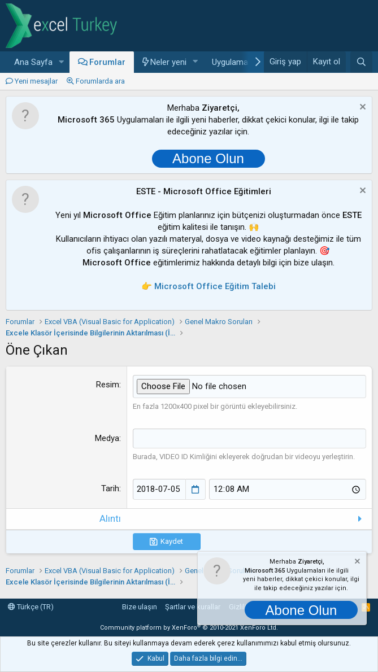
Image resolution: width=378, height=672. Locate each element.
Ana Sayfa (33, 62)
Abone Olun (208, 158)
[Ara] (361, 62)
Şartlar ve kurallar (192, 607)
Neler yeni (168, 62)
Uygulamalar (234, 62)
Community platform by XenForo (189, 627)
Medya (107, 438)
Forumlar (107, 62)
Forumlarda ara (100, 81)
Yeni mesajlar (36, 81)
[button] (61, 62)
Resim (107, 384)
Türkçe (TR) (31, 607)
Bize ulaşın (139, 607)
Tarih (110, 488)
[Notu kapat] (361, 108)
